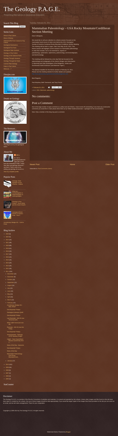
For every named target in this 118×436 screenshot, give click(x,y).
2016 (7, 257)
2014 (7, 263)
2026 (7, 234)
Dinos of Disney (8, 38)
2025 (7, 237)
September (10, 282)
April (8, 297)
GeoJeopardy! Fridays (13, 309)
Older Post (109, 164)
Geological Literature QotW (15, 312)
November (10, 276)
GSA (38, 90)
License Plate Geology (10, 63)
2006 (7, 376)
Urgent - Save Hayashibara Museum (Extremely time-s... (15, 340)
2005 (7, 379)
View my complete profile (11, 171)
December (10, 274)
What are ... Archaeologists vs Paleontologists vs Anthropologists (17, 194)
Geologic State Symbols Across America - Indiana (17, 182)
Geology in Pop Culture (11, 53)
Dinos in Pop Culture (10, 35)
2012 (7, 268)
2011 (7, 271)
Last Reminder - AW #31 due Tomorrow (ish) (15, 319)
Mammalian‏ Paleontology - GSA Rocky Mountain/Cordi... (15, 355)
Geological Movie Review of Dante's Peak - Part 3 (17, 213)
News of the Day (12, 351)
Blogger (68, 432)
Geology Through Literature (12, 58)
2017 (7, 254)
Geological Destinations (11, 45)
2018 (7, 251)
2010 (7, 364)
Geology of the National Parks (13, 55)
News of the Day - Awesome (15, 345)
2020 (7, 245)
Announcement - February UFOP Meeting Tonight (15, 335)
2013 (7, 265)
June (9, 291)
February (10, 302)
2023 (7, 239)
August (9, 285)
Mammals (43, 90)
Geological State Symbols (11, 50)
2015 (7, 260)
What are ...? (7, 69)
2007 (7, 373)
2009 (7, 367)
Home (72, 164)
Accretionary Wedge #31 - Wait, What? (15, 305)
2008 (7, 370)
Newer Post (34, 164)
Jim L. (18, 155)
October (9, 279)
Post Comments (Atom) (45, 168)
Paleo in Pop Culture (10, 66)
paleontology (50, 90)
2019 (7, 248)
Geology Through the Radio (12, 61)
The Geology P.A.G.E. (32, 9)
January (9, 361)
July (8, 288)
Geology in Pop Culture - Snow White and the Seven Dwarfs (18, 203)
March (9, 300)
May (8, 294)
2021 (7, 242)
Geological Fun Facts (10, 47)
